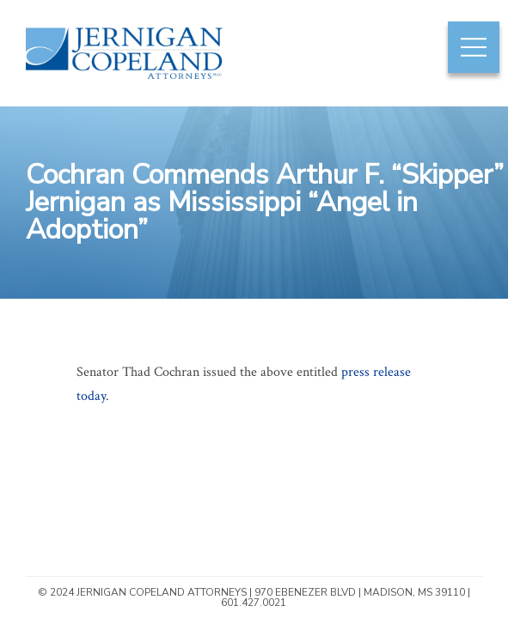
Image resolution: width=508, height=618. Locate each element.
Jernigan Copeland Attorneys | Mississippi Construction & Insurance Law (115, 77)
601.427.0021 (253, 602)
